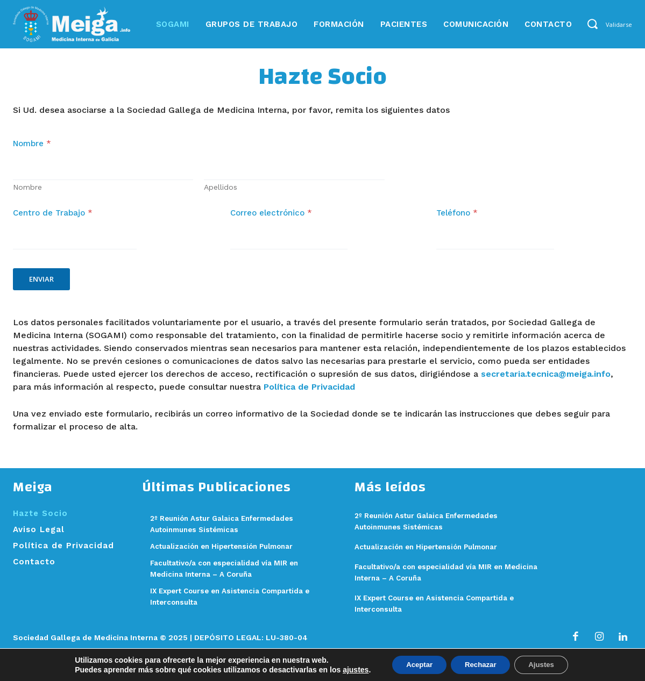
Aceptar (413, 664)
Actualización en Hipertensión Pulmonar (436, 552)
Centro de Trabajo (53, 218)
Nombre (27, 192)
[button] (592, 23)
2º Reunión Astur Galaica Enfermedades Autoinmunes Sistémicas (207, 535)
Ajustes (547, 664)
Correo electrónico (271, 218)
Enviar (41, 284)
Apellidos (220, 192)
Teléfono (457, 218)
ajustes (346, 669)
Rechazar (480, 664)
